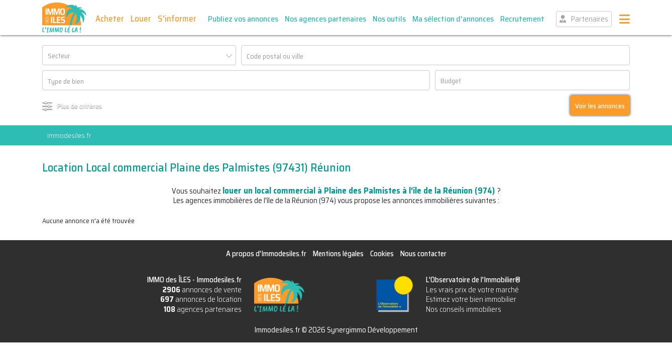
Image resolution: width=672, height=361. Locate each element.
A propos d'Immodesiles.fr (266, 254)
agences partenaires (203, 309)
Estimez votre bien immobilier (471, 299)
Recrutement (522, 19)
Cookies (382, 254)
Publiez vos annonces (243, 19)
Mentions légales (338, 254)
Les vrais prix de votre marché (472, 290)
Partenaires (589, 19)
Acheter (109, 18)
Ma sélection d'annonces (453, 19)
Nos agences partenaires (325, 19)
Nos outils (389, 19)
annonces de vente (202, 290)
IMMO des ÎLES (64, 17)
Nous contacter (423, 254)
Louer (141, 18)
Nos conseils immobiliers (463, 309)
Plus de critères (79, 105)
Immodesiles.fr (69, 135)
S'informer (177, 18)
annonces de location (201, 299)
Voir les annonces (600, 105)
